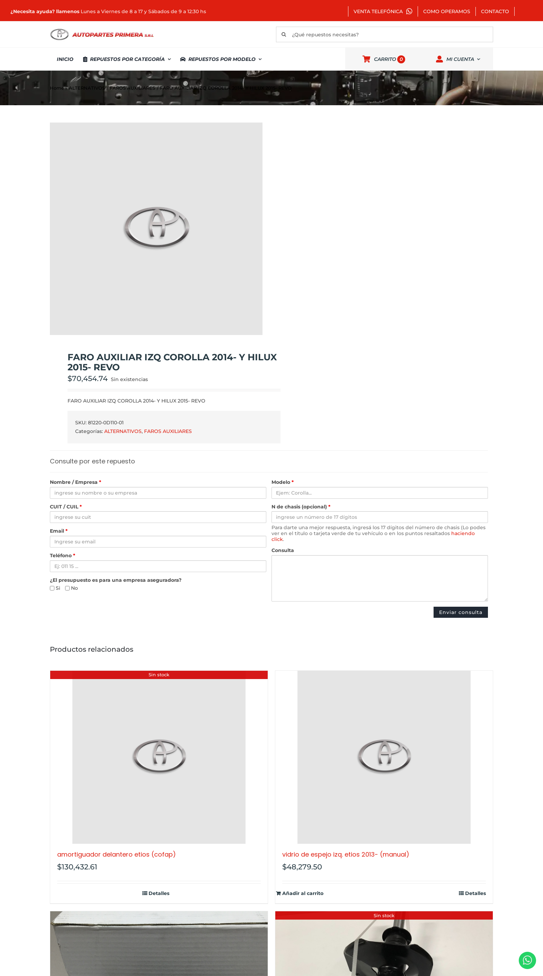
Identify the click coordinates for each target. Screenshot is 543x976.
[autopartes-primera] (102, 29)
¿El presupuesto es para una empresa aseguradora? (115, 580)
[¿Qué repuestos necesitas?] (384, 34)
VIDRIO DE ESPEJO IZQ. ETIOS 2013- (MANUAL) (345, 854)
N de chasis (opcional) (301, 507)
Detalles (159, 893)
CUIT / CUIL (66, 507)
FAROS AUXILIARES (168, 431)
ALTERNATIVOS (123, 431)
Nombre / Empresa (75, 482)
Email (59, 531)
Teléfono (62, 556)
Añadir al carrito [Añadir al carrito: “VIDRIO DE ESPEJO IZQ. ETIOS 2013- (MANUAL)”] (302, 893)
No (71, 588)
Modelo (283, 482)
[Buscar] (284, 34)
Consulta (283, 550)
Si (55, 588)
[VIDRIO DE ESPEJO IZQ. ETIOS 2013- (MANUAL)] (384, 757)
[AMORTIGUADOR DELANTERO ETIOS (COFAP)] (159, 757)
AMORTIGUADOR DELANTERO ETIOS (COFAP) (116, 854)
